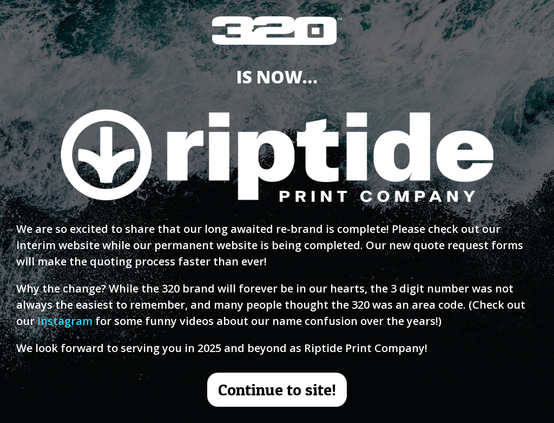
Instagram (65, 321)
